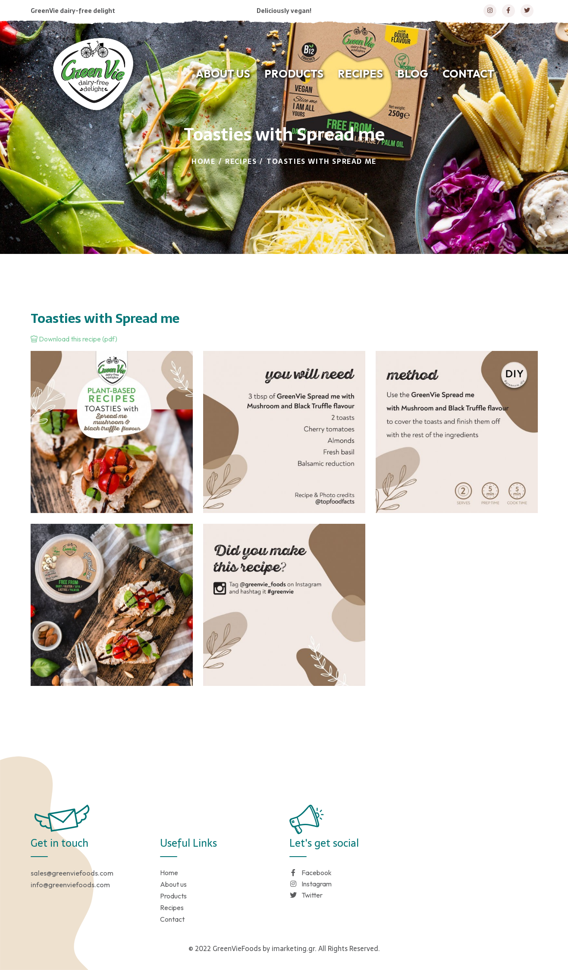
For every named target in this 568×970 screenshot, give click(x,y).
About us (173, 884)
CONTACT (468, 74)
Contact (172, 919)
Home (203, 161)
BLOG (412, 74)
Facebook (310, 872)
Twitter (306, 895)
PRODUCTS (293, 74)
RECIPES (360, 74)
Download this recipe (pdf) (74, 339)
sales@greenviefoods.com (72, 873)
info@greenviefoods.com (70, 884)
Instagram (310, 883)
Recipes (241, 161)
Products (173, 896)
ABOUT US (223, 74)
